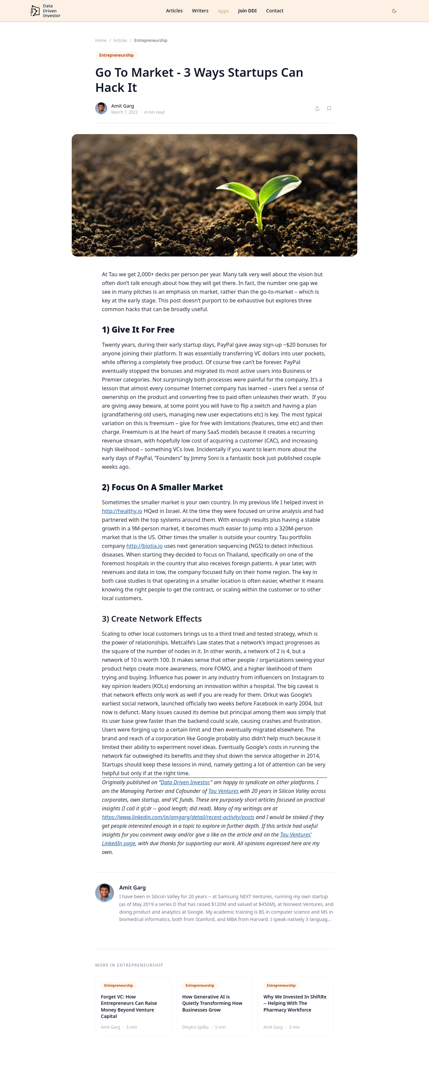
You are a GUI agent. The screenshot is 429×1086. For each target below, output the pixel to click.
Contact (275, 10)
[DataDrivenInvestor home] (44, 10)
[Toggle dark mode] (394, 11)
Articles (174, 10)
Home (101, 40)
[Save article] (329, 108)
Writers (200, 10)
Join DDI (247, 10)
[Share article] (317, 108)
